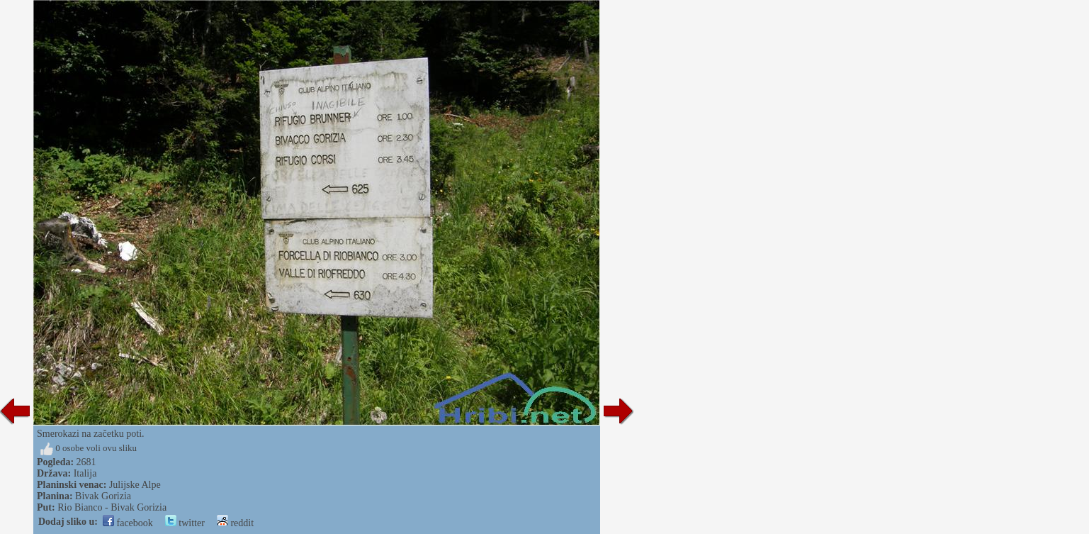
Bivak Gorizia (103, 496)
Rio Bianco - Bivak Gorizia (112, 507)
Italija (85, 473)
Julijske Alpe (135, 484)
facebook (128, 523)
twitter (185, 523)
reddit (235, 523)
